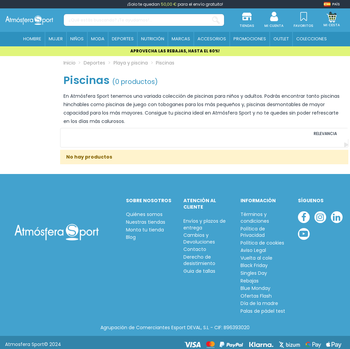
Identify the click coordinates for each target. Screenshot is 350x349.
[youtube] (304, 229)
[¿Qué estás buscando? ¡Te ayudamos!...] (216, 20)
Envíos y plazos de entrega (204, 220)
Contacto (194, 245)
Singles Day (253, 269)
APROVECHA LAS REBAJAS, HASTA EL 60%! (175, 51)
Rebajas (249, 276)
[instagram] (320, 213)
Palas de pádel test (262, 307)
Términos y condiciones (254, 213)
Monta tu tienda (145, 225)
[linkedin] (337, 213)
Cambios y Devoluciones (199, 234)
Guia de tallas (199, 267)
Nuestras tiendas (145, 218)
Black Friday (254, 261)
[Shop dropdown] (332, 4)
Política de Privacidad (252, 227)
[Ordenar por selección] (302, 135)
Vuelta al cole (256, 254)
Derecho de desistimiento (199, 256)
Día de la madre (259, 299)
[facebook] (304, 213)
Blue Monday (255, 284)
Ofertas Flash (256, 292)
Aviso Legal (253, 246)
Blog (131, 233)
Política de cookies (262, 238)
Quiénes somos (144, 210)
